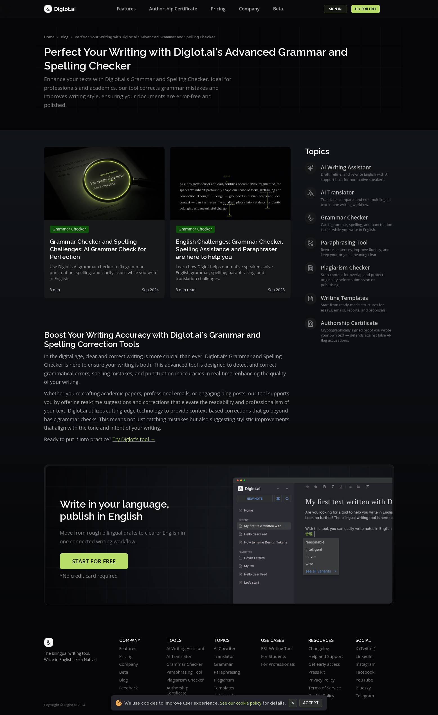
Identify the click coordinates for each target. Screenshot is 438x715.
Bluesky (363, 687)
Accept (311, 703)
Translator (224, 656)
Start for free (94, 561)
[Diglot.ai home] (70, 642)
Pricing (218, 9)
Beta (278, 9)
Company (249, 9)
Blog (64, 36)
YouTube (364, 679)
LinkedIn (364, 656)
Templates (224, 687)
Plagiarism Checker (185, 679)
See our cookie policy (240, 703)
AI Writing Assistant (186, 648)
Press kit (316, 671)
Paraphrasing (227, 671)
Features (126, 9)
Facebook (365, 671)
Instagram (366, 664)
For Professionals (278, 664)
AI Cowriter (224, 648)
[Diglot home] (60, 9)
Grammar (223, 664)
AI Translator (179, 656)
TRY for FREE (365, 8)
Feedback (128, 687)
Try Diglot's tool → (134, 439)
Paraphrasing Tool (184, 671)
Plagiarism (224, 679)
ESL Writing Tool (277, 648)
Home (49, 36)
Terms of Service (324, 687)
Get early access (324, 664)
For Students (273, 656)
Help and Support (325, 656)
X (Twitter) (365, 648)
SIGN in (335, 8)
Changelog (318, 648)
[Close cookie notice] (293, 703)
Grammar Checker (185, 664)
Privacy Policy (321, 679)
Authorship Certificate (173, 9)
